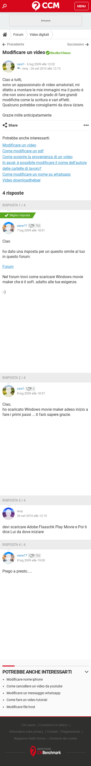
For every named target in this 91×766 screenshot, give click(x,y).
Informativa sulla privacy (26, 731)
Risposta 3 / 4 (13, 500)
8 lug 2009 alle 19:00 (31, 560)
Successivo (75, 44)
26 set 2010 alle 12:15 (45, 68)
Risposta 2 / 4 (13, 378)
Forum (18, 34)
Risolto (55, 53)
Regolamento (70, 731)
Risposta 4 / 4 (13, 545)
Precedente (15, 44)
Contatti (52, 731)
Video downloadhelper (21, 180)
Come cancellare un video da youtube (34, 686)
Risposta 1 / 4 (13, 205)
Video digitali (39, 34)
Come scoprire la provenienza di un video (37, 157)
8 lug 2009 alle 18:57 (31, 393)
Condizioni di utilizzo (53, 725)
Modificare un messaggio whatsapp (33, 693)
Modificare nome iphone (25, 679)
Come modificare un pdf (23, 151)
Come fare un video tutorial (27, 700)
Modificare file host (21, 707)
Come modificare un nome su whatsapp (36, 174)
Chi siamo (29, 725)
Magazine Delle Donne (30, 738)
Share (13, 125)
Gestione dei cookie (63, 738)
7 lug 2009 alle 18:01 (31, 230)
